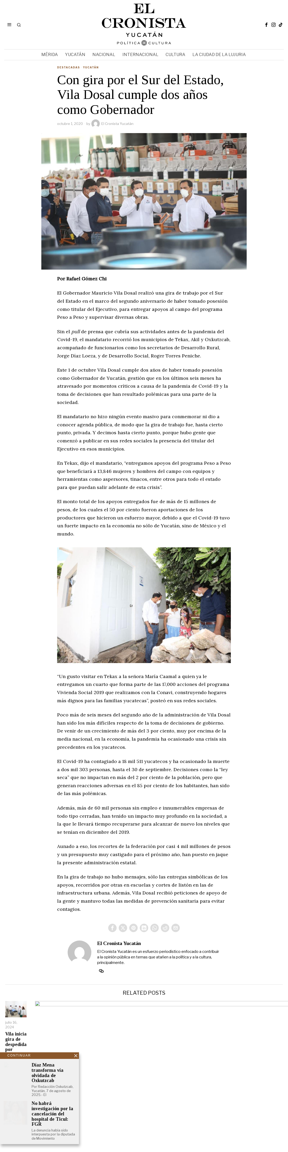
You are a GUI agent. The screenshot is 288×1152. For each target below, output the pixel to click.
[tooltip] (266, 25)
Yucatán (91, 67)
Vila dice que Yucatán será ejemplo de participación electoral (176, 1065)
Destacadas (68, 67)
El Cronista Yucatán (112, 123)
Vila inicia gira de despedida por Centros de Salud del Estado (35, 1066)
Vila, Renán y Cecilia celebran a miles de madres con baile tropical (249, 1060)
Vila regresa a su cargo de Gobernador (105, 1057)
